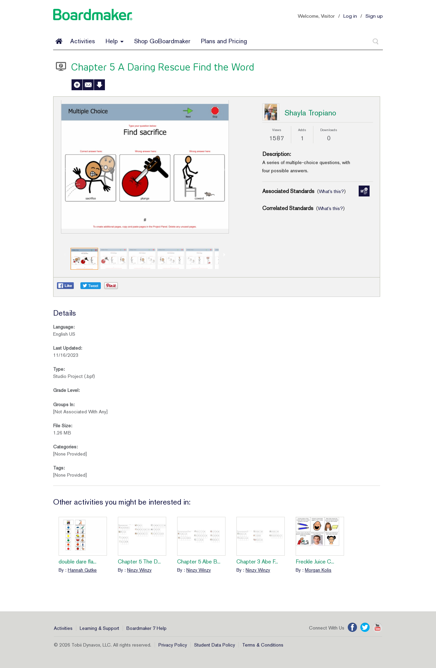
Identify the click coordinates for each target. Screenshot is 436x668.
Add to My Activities (77, 84)
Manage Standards (364, 191)
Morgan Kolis (318, 570)
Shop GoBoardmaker (162, 41)
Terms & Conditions (262, 645)
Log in (350, 16)
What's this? (331, 191)
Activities (82, 41)
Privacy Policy (172, 645)
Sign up (374, 16)
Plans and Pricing (224, 41)
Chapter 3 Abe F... (257, 561)
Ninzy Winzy (139, 570)
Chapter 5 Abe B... (198, 561)
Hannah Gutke (82, 570)
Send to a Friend (88, 84)
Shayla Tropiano (310, 112)
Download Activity (99, 84)
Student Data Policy (214, 645)
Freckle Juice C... (315, 561)
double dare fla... (77, 561)
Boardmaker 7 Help (146, 628)
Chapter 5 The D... (139, 561)
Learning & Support (99, 628)
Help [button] (115, 41)
